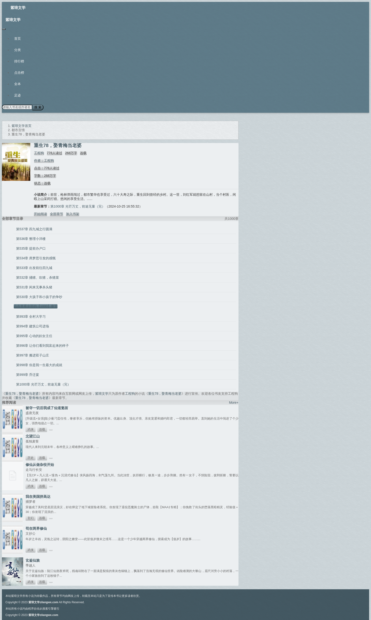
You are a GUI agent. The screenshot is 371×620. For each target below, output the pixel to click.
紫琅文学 (18, 8)
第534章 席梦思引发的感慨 (36, 258)
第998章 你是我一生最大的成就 (39, 365)
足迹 (17, 95)
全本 (17, 84)
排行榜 (19, 61)
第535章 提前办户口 (31, 248)
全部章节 (56, 214)
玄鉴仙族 (33, 560)
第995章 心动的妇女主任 (34, 336)
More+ (233, 402)
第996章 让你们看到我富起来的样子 (42, 345)
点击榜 (19, 72)
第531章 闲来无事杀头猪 (34, 287)
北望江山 (33, 436)
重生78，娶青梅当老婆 (22, 393)
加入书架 (72, 214)
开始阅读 (40, 214)
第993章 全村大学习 (31, 316)
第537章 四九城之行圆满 (34, 229)
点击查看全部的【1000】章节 (35, 306)
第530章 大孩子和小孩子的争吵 (39, 297)
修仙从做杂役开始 (40, 464)
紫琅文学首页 (21, 125)
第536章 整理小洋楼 (31, 238)
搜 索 (37, 107)
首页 (17, 38)
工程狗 (39, 153)
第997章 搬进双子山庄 (32, 355)
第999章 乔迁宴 (27, 374)
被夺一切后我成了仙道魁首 (47, 408)
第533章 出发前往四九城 (34, 267)
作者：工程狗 (44, 160)
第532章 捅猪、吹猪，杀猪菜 (37, 277)
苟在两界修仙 (36, 528)
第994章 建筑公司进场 (32, 326)
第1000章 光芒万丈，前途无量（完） (77, 206)
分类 (17, 50)
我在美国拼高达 (38, 496)
